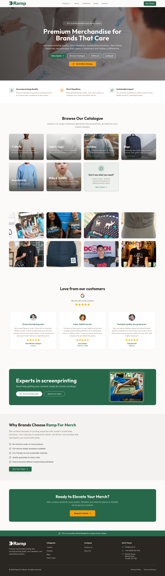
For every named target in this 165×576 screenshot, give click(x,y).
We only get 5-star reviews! (82, 301)
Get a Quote (150, 3)
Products (66, 3)
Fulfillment (86, 3)
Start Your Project (20, 469)
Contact (105, 3)
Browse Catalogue (77, 56)
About (77, 3)
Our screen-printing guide (29, 394)
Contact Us (88, 547)
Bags (48, 554)
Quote (96, 3)
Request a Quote (82, 513)
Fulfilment (95, 56)
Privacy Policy (136, 569)
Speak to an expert (54, 394)
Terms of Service (150, 569)
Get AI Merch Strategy (82, 64)
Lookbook (109, 56)
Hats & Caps (51, 558)
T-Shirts (49, 547)
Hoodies (50, 551)
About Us (87, 551)
